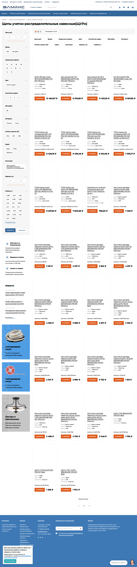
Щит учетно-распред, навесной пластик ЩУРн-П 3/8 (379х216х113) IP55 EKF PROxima (44, 248)
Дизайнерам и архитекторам (33, 2)
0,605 (13, 218)
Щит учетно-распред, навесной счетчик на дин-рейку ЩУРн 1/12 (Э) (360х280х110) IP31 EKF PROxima (97, 417)
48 (21, 64)
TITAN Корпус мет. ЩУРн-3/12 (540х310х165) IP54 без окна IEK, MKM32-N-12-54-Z (96, 135)
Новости (47, 2)
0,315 (7, 214)
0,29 (20, 195)
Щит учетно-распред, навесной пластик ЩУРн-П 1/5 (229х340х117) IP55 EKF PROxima (70, 248)
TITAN (15, 149)
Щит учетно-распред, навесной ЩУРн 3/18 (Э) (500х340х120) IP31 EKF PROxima (43, 303)
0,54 (14, 195)
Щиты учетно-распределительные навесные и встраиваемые (15, 167)
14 (7, 72)
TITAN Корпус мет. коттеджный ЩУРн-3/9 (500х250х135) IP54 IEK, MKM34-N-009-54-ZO (43, 135)
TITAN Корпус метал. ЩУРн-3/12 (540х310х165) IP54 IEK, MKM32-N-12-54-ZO (70, 135)
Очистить (22, 230)
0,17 (7, 207)
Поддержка (55, 2)
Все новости (10, 317)
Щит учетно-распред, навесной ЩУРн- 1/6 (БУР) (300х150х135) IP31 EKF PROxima (123, 360)
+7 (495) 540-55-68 (126, 2)
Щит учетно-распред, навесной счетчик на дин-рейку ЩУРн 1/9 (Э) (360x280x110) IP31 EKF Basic (44, 361)
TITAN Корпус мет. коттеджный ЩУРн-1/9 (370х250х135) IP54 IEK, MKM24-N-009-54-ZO (122, 135)
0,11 (19, 207)
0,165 (13, 199)
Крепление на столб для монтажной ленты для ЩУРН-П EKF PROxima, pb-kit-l (96, 190)
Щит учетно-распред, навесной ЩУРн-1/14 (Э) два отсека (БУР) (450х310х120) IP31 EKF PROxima (96, 361)
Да (7, 110)
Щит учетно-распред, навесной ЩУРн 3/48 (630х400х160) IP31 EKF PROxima (122, 190)
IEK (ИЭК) (15, 51)
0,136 (20, 199)
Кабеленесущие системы (25, 537)
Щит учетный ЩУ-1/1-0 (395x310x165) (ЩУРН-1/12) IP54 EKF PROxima (70, 79)
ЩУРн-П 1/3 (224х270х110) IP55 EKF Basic (44, 471)
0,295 (8, 195)
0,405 (8, 211)
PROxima (9, 152)
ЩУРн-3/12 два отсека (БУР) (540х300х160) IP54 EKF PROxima (44, 79)
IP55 (19, 136)
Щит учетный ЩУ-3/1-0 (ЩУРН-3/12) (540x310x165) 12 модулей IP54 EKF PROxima (96, 80)
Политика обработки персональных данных (9, 525)
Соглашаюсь (10, 561)
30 (15, 68)
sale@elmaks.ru (43, 531)
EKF (7, 51)
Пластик (9, 123)
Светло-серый (11, 85)
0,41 (20, 214)
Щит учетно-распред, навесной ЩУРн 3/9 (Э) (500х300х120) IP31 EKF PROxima (69, 303)
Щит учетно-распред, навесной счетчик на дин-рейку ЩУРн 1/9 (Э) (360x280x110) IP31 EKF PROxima (70, 417)
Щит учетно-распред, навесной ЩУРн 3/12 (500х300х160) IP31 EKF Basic (69, 360)
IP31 (13, 136)
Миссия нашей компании (7, 530)
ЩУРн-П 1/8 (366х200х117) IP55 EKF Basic (123, 414)
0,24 (7, 199)
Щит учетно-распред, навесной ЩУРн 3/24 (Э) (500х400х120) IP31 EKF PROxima (122, 248)
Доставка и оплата (16, 2)
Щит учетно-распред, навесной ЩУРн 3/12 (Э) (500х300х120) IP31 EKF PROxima (96, 248)
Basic (8, 149)
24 (11, 64)
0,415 (14, 214)
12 (7, 64)
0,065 (19, 203)
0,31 (7, 218)
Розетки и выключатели (24, 525)
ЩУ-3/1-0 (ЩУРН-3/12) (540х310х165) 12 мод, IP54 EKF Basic (123, 79)
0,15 (13, 203)
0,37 (14, 211)
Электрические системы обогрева (26, 530)
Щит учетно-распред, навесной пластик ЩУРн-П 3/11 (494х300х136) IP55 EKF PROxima (44, 416)
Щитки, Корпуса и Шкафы (35, 19)
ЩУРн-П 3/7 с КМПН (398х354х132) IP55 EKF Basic (69, 472)
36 (16, 64)
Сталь (17, 123)
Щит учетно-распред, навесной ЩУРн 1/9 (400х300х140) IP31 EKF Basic (95, 303)
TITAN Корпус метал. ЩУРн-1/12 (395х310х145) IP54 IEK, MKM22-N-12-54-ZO (44, 190)
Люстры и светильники (27, 533)
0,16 (7, 203)
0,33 (20, 211)
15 (11, 72)
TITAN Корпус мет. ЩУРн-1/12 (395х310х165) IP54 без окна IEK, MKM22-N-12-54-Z (69, 190)
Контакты (5, 2)
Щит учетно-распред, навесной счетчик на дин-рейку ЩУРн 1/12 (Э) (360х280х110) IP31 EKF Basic (123, 304)
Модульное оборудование (17, 19)
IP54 (7, 136)
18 (7, 68)
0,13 (13, 207)
